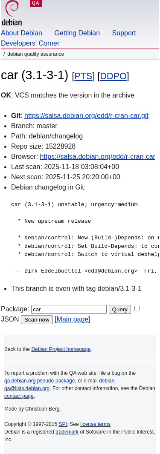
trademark (67, 432)
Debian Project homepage (60, 349)
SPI (63, 424)
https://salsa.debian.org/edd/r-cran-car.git (86, 115)
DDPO (113, 76)
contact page (19, 396)
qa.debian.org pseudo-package (39, 381)
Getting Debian (77, 33)
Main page (73, 319)
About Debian (21, 33)
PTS (83, 76)
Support (124, 33)
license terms (95, 424)
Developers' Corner (30, 43)
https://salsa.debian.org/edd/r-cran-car (97, 156)
